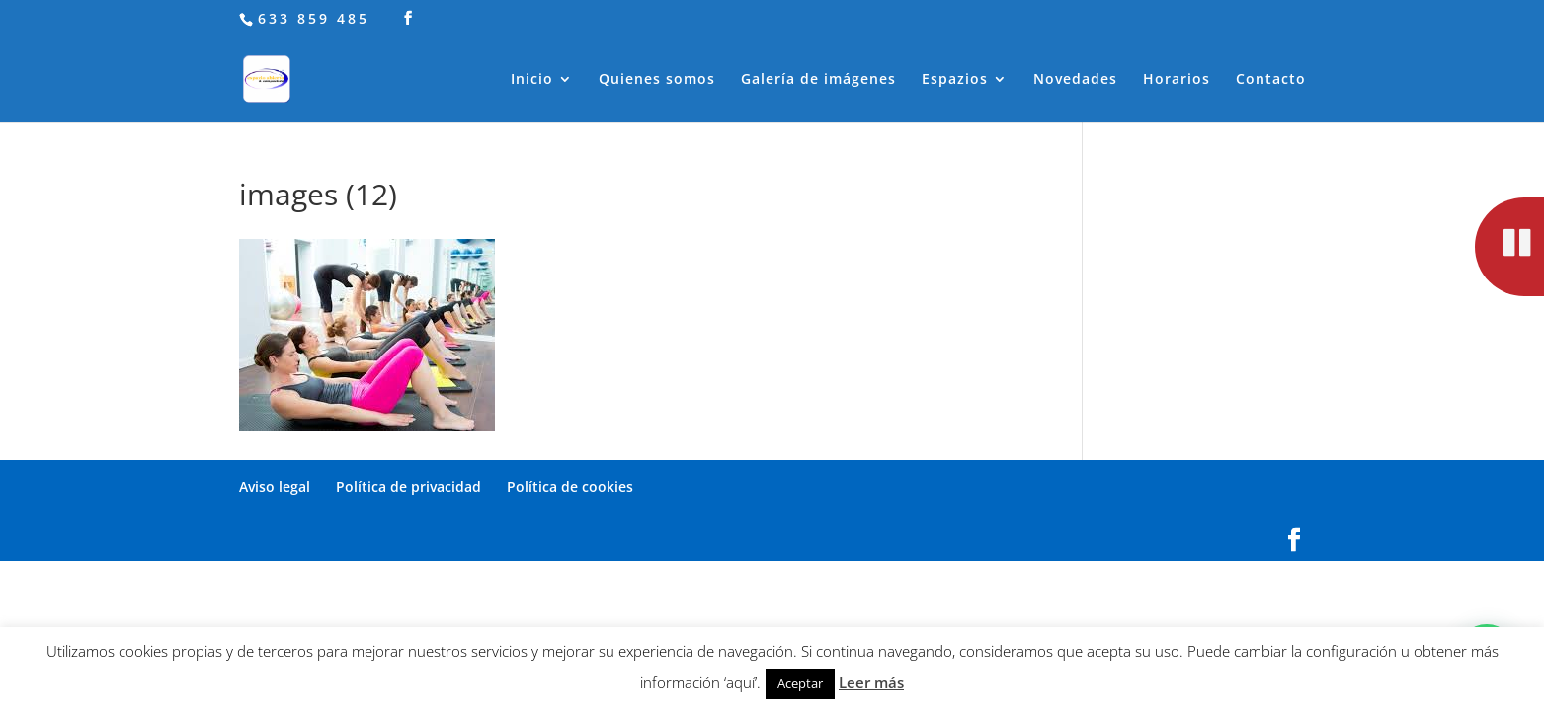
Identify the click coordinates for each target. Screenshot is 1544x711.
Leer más (871, 682)
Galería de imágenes (818, 80)
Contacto (1271, 80)
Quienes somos (657, 80)
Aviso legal (274, 486)
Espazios (955, 80)
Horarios (1176, 80)
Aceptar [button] (800, 683)
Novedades (1075, 80)
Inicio (532, 80)
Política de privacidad (408, 486)
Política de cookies (570, 486)
